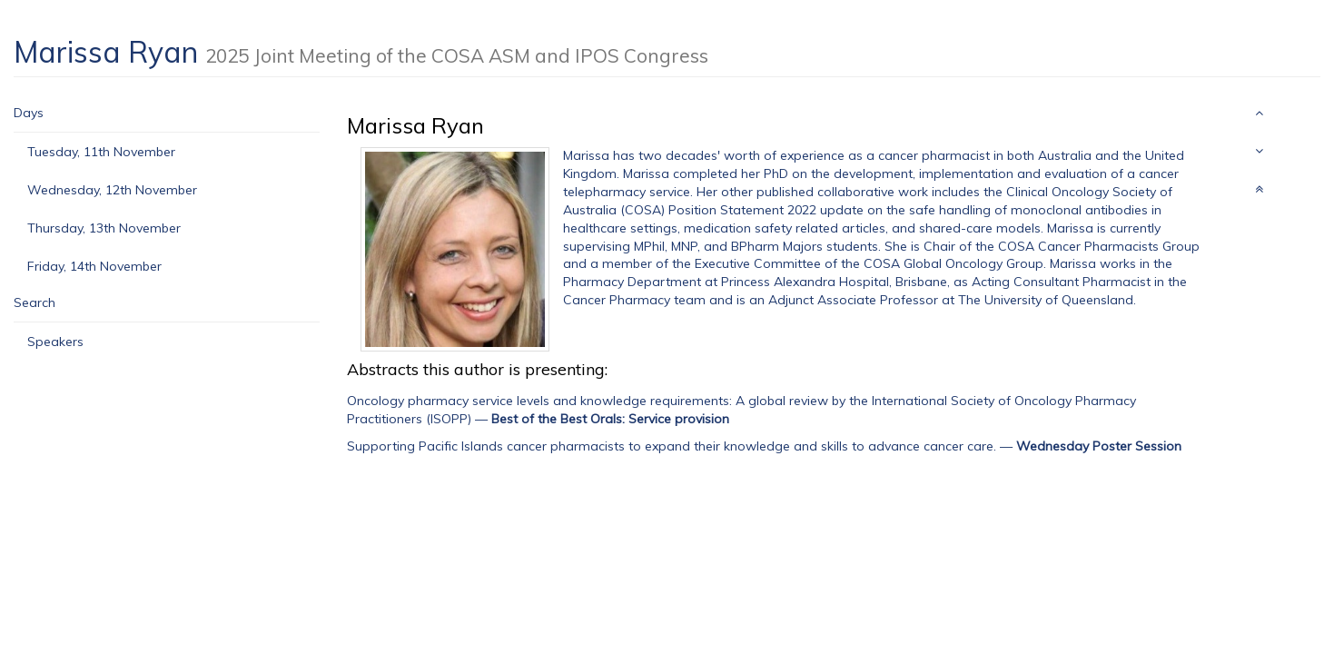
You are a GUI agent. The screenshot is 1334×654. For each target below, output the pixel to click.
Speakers (55, 341)
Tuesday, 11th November (101, 152)
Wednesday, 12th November (112, 190)
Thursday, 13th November (104, 228)
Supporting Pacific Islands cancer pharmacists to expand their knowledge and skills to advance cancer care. (671, 446)
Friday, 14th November (94, 266)
